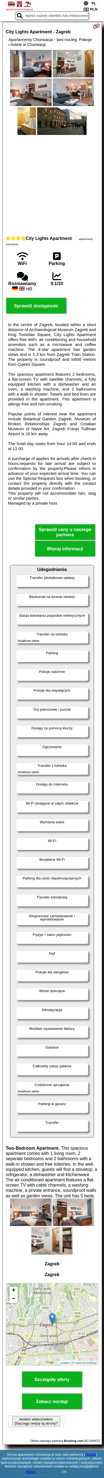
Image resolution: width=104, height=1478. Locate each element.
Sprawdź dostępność (36, 306)
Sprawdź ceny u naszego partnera (65, 532)
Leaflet (65, 1363)
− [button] (13, 1299)
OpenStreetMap (86, 1363)
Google (90, 1455)
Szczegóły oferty (51, 1379)
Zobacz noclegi (52, 1401)
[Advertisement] (52, 185)
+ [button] (13, 1291)
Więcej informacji (65, 548)
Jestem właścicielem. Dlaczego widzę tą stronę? (36, 1421)
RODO (31, 1472)
